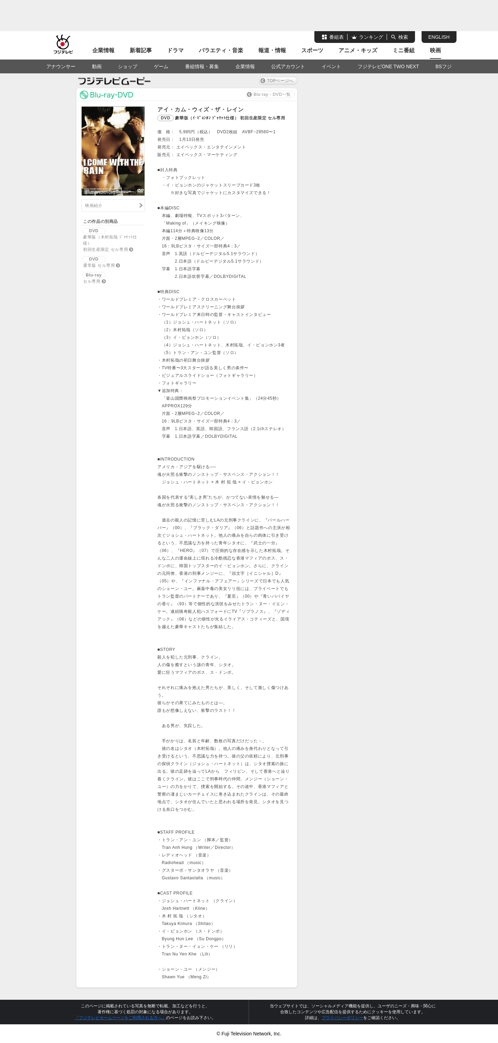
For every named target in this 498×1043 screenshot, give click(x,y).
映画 (435, 50)
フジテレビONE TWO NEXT (388, 66)
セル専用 (93, 278)
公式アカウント (288, 66)
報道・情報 (272, 50)
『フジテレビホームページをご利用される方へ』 (120, 1017)
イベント (331, 66)
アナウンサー (60, 66)
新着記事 (141, 50)
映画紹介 (94, 205)
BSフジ (443, 66)
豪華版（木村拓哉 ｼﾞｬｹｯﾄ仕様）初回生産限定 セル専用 (109, 240)
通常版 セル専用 (98, 262)
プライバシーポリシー (342, 1017)
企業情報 (103, 50)
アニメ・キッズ (358, 50)
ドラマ (175, 50)
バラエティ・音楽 (221, 50)
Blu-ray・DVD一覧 (272, 94)
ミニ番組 (404, 50)
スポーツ (312, 50)
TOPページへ (280, 80)
